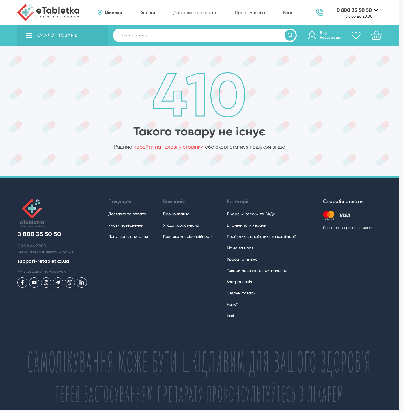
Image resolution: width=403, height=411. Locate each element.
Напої (232, 304)
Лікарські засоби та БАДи (251, 214)
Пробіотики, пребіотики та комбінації (261, 236)
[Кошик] (376, 35)
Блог (288, 12)
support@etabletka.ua (43, 261)
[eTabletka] (48, 12)
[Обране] (356, 35)
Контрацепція (239, 281)
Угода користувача (181, 225)
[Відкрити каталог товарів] (62, 35)
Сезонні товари (241, 293)
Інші (230, 315)
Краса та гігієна (242, 259)
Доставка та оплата (194, 12)
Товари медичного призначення (257, 270)
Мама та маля (240, 248)
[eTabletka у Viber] (70, 282)
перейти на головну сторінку (167, 147)
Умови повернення (125, 225)
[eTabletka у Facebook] (22, 282)
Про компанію (250, 12)
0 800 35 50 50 (354, 10)
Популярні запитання (128, 236)
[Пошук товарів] (290, 35)
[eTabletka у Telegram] (58, 282)
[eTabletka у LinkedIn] (82, 282)
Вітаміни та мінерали (246, 225)
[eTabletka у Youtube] (34, 282)
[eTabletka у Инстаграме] (46, 282)
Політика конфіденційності (187, 236)
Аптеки (147, 12)
